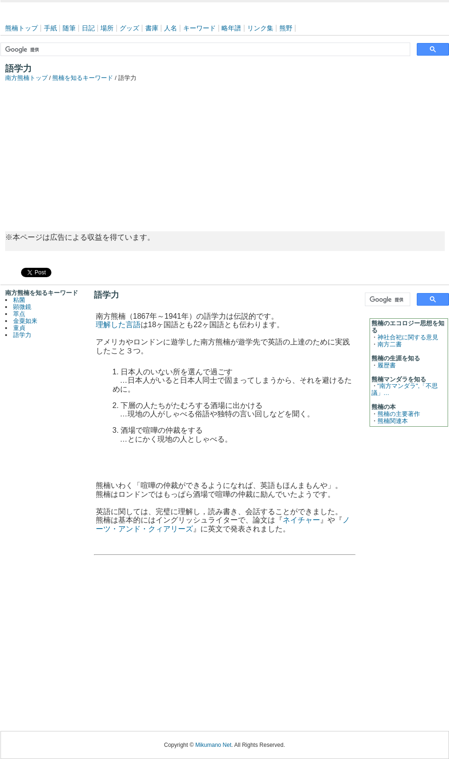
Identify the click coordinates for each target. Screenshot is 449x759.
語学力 (22, 334)
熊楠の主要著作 (399, 413)
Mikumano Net (213, 745)
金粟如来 (25, 320)
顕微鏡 (22, 306)
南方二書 (390, 344)
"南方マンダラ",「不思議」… (404, 389)
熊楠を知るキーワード (82, 77)
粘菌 (19, 299)
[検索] (204, 49)
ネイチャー (301, 520)
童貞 (19, 327)
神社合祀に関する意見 (408, 337)
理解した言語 (118, 325)
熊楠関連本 (393, 420)
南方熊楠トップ (26, 77)
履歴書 (387, 365)
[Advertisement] (224, 151)
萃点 (19, 313)
